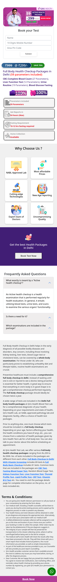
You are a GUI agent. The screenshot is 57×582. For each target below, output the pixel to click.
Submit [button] (28, 54)
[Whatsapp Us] (51, 571)
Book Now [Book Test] (28, 579)
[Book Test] (28, 255)
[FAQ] (28, 282)
